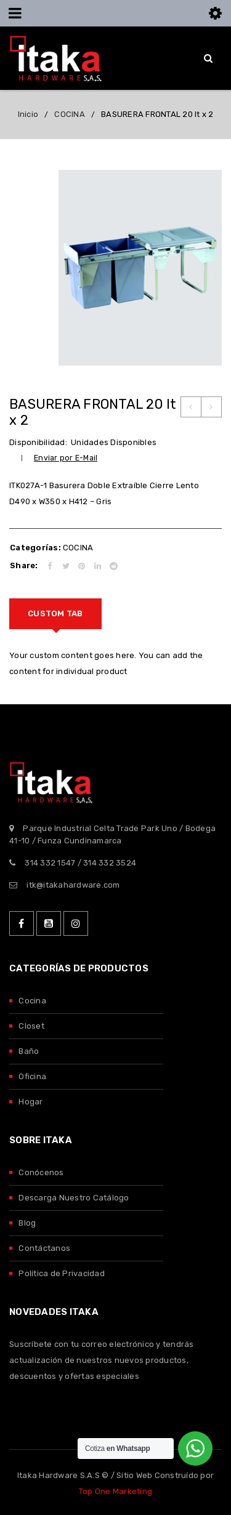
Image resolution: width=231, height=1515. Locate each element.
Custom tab (55, 613)
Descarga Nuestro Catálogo (73, 1197)
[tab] (55, 613)
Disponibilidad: (38, 442)
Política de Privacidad (61, 1273)
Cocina (32, 1000)
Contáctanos (44, 1248)
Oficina (32, 1076)
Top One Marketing (115, 1491)
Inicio (28, 114)
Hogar (30, 1101)
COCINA (69, 114)
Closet (31, 1026)
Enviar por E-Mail (65, 457)
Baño (28, 1051)
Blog (27, 1223)
